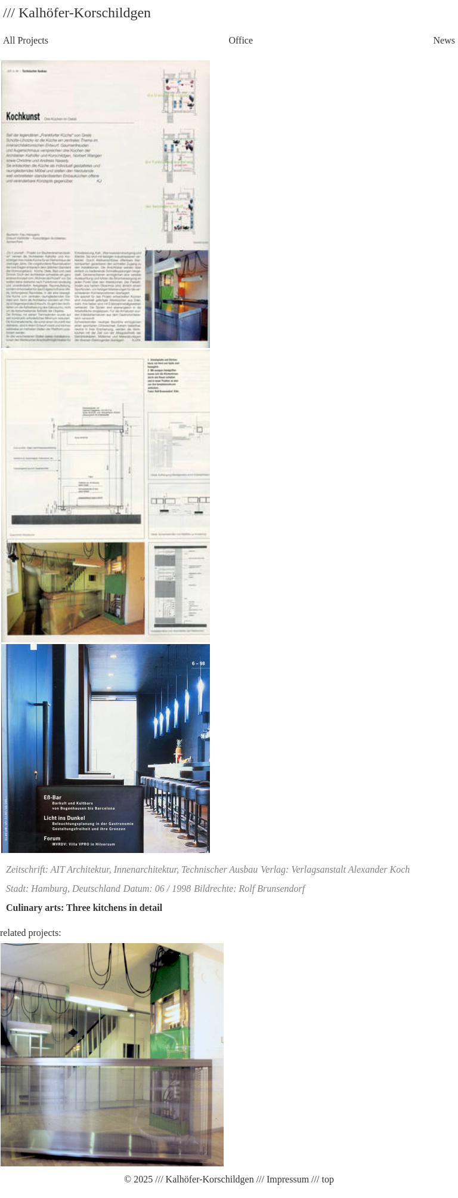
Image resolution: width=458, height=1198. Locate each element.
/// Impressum (281, 1179)
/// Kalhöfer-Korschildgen (203, 1179)
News (444, 40)
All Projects (25, 40)
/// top (321, 1179)
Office (240, 40)
